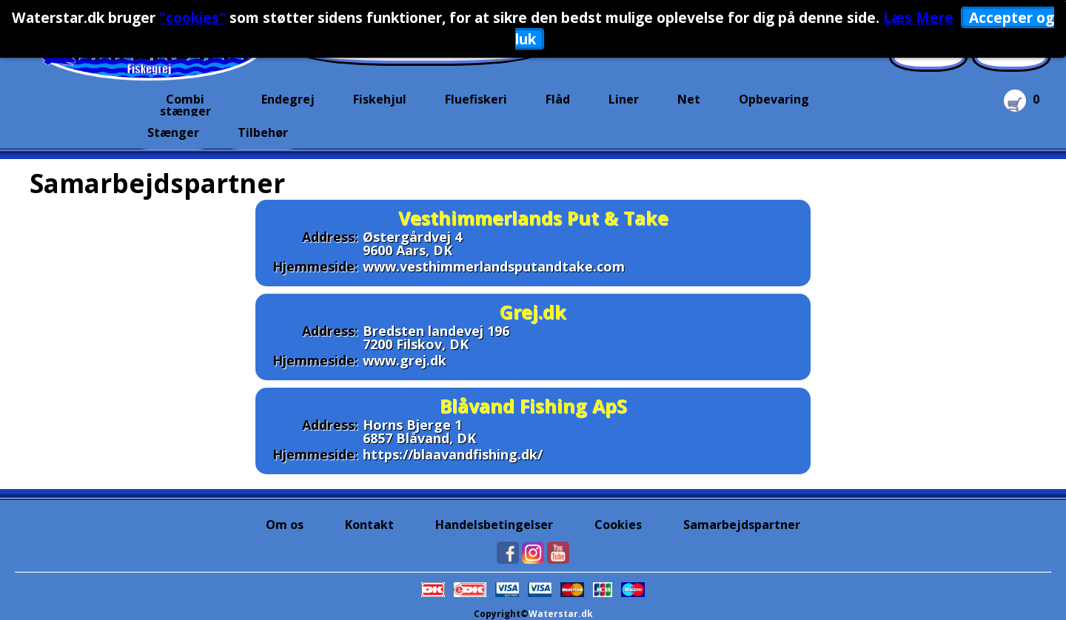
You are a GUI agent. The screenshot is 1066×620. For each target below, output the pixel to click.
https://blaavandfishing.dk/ (453, 454)
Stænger (173, 132)
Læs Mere (918, 17)
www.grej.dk (404, 360)
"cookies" (192, 17)
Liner (624, 99)
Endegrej (288, 99)
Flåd (558, 99)
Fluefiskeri (476, 99)
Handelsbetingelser (494, 524)
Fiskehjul (379, 99)
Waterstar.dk (561, 613)
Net (688, 99)
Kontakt (369, 524)
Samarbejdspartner (741, 524)
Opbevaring (774, 99)
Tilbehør (263, 132)
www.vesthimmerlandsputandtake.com (494, 266)
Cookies (618, 524)
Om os (285, 524)
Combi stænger (185, 103)
